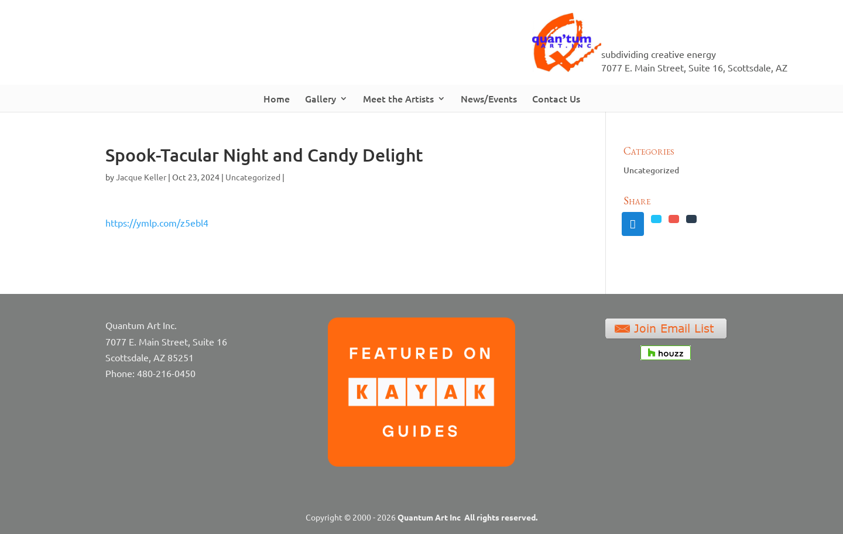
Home (276, 98)
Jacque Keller (141, 177)
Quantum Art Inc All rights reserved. (467, 517)
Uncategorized (252, 177)
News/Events (489, 98)
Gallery (320, 98)
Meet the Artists (398, 98)
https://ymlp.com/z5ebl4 (156, 222)
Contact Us (556, 98)
